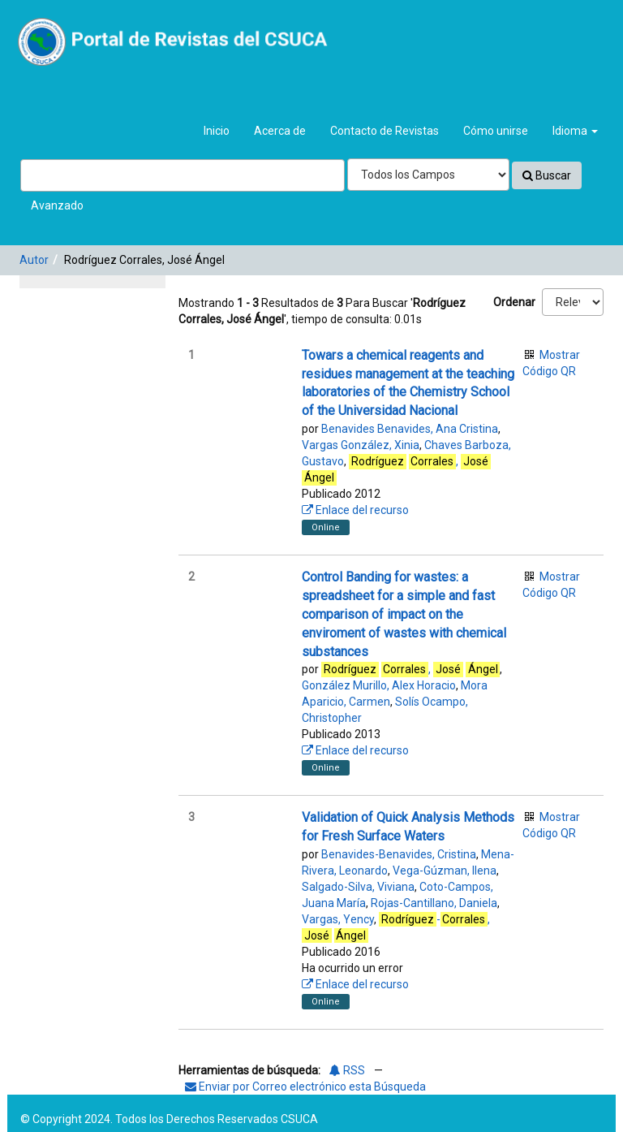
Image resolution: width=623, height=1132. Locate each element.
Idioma (575, 130)
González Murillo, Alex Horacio (379, 685)
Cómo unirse (495, 130)
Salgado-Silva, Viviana (358, 886)
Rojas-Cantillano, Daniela (434, 903)
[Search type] (428, 174)
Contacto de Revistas (384, 130)
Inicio (217, 130)
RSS (347, 1070)
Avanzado (57, 205)
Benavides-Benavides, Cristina (398, 854)
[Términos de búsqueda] (182, 175)
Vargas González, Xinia (360, 445)
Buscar (546, 175)
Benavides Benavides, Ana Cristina (409, 428)
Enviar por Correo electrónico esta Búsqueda (305, 1086)
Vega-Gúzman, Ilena (444, 870)
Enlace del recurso (355, 509)
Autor (34, 259)
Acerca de (280, 130)
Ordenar (514, 302)
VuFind (50, 25)
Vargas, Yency (338, 919)
